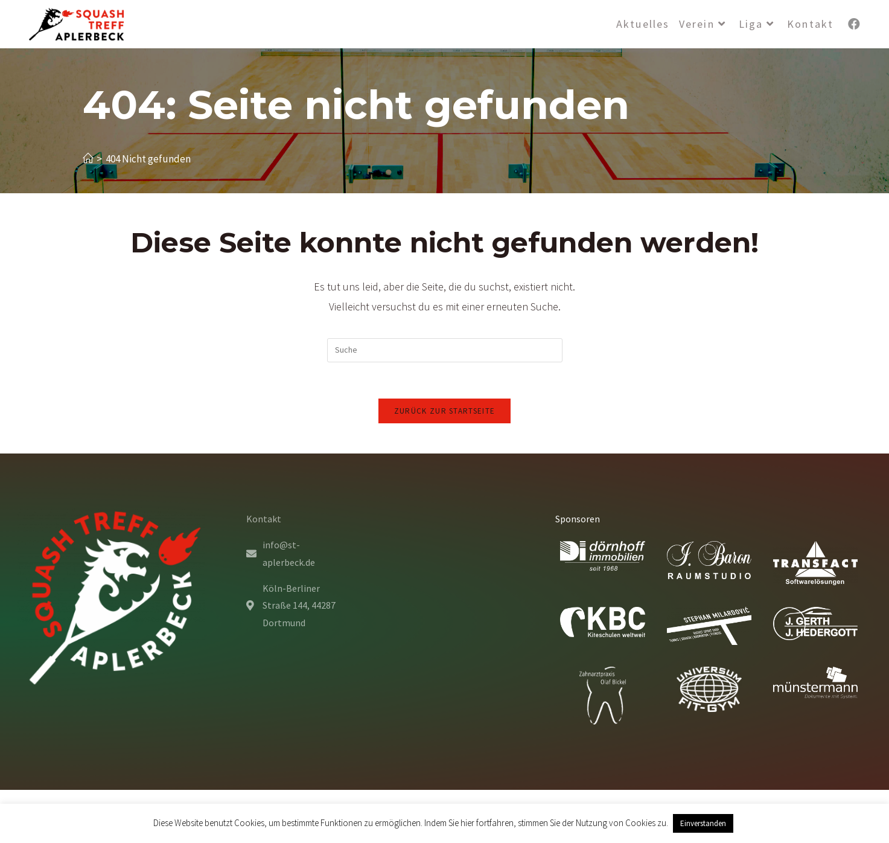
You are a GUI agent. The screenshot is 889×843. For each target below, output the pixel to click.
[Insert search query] (444, 350)
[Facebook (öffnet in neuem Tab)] (854, 24)
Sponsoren (577, 519)
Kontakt (263, 519)
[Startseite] (88, 158)
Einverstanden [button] (703, 823)
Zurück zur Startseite (444, 411)
